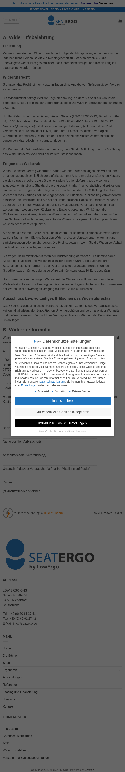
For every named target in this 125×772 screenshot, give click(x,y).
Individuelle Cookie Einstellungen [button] (62, 423)
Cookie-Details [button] (46, 431)
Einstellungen (29, 385)
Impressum (81, 431)
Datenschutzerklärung (52, 381)
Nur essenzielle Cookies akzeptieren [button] (62, 412)
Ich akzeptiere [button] (62, 401)
